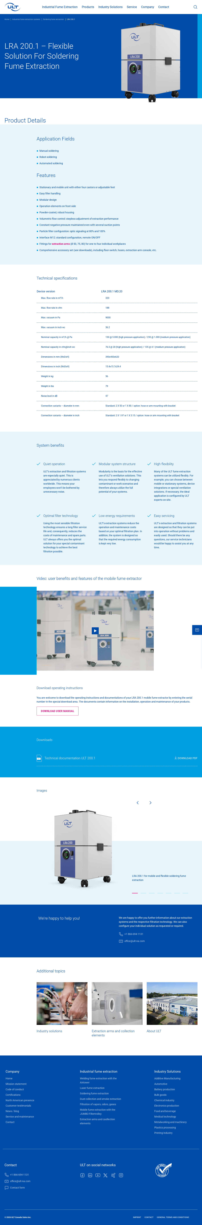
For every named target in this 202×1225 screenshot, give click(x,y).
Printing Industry (163, 1132)
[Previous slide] (135, 803)
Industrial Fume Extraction (60, 7)
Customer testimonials (18, 1105)
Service (132, 7)
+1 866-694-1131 (133, 934)
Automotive (160, 1083)
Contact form (17, 1187)
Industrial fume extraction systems (26, 19)
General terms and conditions (173, 1217)
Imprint (137, 1217)
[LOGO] (12, 7)
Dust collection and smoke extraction (100, 1098)
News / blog (12, 1111)
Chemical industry (164, 1100)
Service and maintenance (20, 1116)
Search (195, 7)
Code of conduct (15, 1089)
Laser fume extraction (92, 1087)
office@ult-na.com (134, 941)
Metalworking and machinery (170, 1122)
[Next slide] (153, 803)
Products (88, 7)
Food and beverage (165, 1111)
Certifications (13, 1094)
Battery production (164, 1089)
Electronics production (166, 1105)
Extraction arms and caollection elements (97, 1121)
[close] (197, 630)
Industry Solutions (110, 7)
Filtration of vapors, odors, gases (98, 1104)
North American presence (20, 1100)
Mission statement (16, 1083)
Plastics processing (165, 1127)
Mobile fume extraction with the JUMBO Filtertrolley (97, 1111)
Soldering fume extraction (53, 19)
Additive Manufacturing (167, 1078)
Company (147, 7)
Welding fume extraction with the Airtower (98, 1080)
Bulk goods (160, 1094)
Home (6, 19)
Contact (163, 7)
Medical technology (165, 1116)
